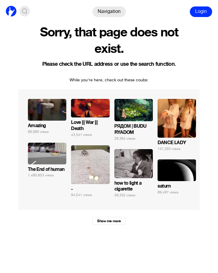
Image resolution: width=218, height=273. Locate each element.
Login (201, 11)
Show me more (109, 221)
